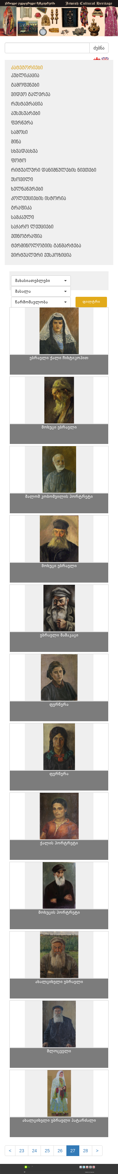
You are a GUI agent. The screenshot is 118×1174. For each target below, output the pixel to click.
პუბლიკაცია (25, 75)
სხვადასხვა (24, 151)
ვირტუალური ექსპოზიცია (41, 255)
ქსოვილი (22, 179)
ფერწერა (22, 123)
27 (73, 1150)
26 (60, 1150)
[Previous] (10, 1150)
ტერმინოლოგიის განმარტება (46, 246)
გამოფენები (25, 85)
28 (85, 1150)
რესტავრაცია (27, 104)
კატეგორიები (27, 68)
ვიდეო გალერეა (30, 94)
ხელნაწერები (27, 189)
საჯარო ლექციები (32, 227)
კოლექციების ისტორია (38, 198)
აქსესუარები (25, 113)
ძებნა (98, 47)
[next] (97, 1150)
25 (47, 1150)
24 (34, 1150)
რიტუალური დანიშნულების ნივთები (53, 170)
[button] (41, 280)
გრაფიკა (21, 208)
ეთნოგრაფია (26, 236)
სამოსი (19, 132)
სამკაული (22, 217)
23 (21, 1150)
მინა (16, 142)
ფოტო (18, 161)
